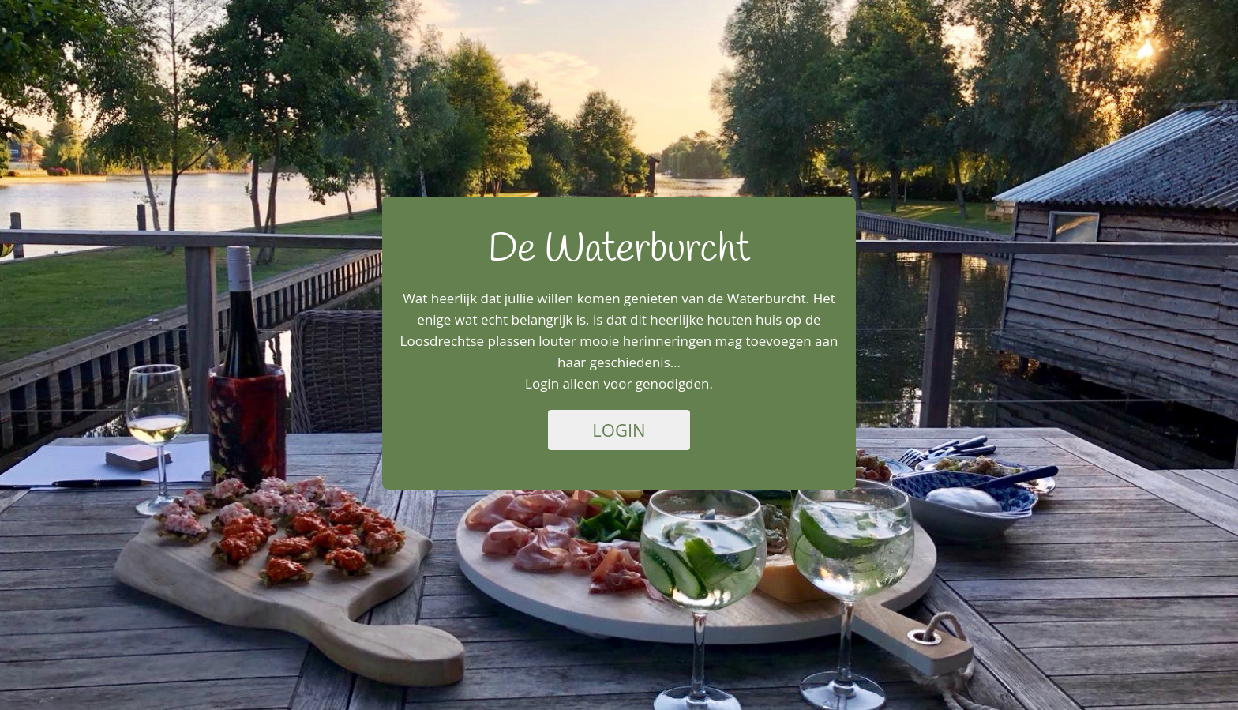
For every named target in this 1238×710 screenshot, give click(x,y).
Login (618, 429)
